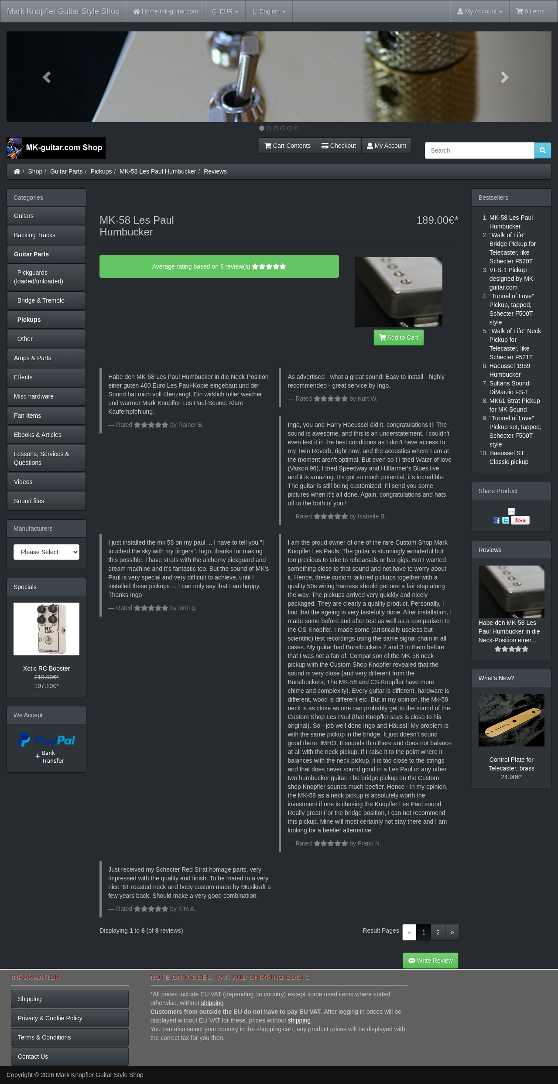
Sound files (29, 501)
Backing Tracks (34, 235)
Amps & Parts (32, 358)
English (269, 11)
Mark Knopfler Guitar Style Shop (63, 11)
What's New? (496, 678)
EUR (225, 11)
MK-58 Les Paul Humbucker (158, 171)
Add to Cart (398, 337)
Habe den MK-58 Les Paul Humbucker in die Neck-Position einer (509, 631)
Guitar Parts (66, 171)
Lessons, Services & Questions (41, 458)
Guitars (24, 215)
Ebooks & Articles (38, 434)
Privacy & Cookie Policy (50, 1018)
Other (23, 338)
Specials (25, 586)
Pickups (101, 171)
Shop (35, 171)
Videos (23, 481)
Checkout (339, 145)
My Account (386, 145)
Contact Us (33, 1056)
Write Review (430, 960)
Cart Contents (287, 145)
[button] (47, 76)
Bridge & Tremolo (39, 300)
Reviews (215, 171)
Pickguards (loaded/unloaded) (38, 277)
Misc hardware (34, 396)
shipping (212, 1002)
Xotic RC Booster (46, 668)
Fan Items (27, 415)
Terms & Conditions (44, 1037)
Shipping (30, 998)
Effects (23, 377)
